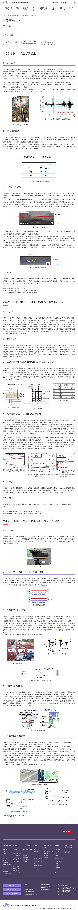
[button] (74, 2)
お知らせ (27, 884)
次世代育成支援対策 (45, 884)
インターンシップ (58, 870)
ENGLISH (70, 2)
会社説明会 (57, 865)
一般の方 (11, 885)
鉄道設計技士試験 (29, 889)
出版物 (35, 845)
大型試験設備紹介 (16, 861)
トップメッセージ (58, 849)
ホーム (4, 15)
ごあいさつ (5, 849)
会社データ (57, 851)
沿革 (3, 855)
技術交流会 (25, 861)
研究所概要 (5, 858)
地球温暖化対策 (44, 887)
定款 (4, 860)
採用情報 (57, 845)
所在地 (4, 869)
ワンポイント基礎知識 (17, 872)
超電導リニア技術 (16, 870)
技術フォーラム (26, 855)
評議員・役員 (5, 862)
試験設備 (46, 853)
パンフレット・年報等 (7, 873)
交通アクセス (55, 2)
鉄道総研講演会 (26, 853)
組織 (3, 867)
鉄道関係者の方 (11, 889)
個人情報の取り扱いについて (66, 885)
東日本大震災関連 (45, 889)
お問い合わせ (63, 2)
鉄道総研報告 (36, 851)
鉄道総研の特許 (16, 864)
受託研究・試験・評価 (48, 851)
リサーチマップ (16, 866)
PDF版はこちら (8, 35)
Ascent (35, 855)
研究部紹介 (15, 849)
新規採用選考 (57, 867)
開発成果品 (46, 857)
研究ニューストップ (16, 15)
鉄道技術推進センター (30, 891)
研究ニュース (15, 851)
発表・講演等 (26, 845)
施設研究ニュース (25, 15)
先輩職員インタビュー (59, 855)
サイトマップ (62, 894)
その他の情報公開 (6, 871)
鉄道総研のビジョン (6, 851)
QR (34, 853)
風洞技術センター (16, 868)
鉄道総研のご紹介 (7, 845)
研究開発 (9, 15)
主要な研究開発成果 (17, 853)
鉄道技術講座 (25, 857)
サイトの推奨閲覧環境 (64, 891)
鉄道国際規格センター (31, 894)
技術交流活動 (46, 860)
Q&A (55, 872)
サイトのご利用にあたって (66, 888)
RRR (35, 849)
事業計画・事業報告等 (7, 864)
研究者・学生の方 (11, 893)
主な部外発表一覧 (16, 855)
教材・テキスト (37, 869)
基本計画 (5, 853)
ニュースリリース (29, 887)
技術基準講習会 (26, 859)
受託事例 (46, 855)
